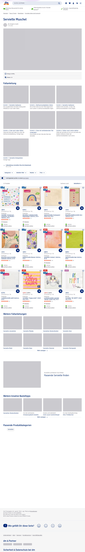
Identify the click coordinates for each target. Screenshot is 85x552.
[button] (81, 3)
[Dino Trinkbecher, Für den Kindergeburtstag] (72, 407)
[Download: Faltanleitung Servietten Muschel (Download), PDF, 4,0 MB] (36, 165)
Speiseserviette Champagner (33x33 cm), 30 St (52, 216)
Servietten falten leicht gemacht (32, 13)
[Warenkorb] (77, 3)
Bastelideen (20, 13)
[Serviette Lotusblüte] (12, 324)
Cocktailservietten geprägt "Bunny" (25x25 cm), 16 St (51, 299)
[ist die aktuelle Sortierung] (76, 183)
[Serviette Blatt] (12, 341)
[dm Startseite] (6, 3)
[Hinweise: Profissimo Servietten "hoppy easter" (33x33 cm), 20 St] (26, 303)
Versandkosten (33, 511)
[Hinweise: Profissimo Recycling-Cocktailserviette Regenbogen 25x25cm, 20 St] (26, 222)
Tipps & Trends (12, 13)
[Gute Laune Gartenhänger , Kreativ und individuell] (52, 407)
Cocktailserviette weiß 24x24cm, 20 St (10, 299)
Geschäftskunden (37, 535)
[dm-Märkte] (66, 3)
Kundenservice (27, 535)
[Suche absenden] (59, 3)
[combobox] (37, 3)
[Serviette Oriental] (52, 341)
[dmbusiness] (17, 544)
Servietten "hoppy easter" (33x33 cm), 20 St (32, 299)
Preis (41, 172)
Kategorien (8, 172)
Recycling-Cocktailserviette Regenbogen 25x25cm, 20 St (30, 216)
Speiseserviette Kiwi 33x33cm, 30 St (73, 258)
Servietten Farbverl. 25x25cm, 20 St (52, 258)
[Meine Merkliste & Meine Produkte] (70, 3)
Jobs (14, 535)
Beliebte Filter (20, 172)
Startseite (5, 13)
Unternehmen (7, 535)
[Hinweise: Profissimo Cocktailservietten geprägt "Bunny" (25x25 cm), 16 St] (47, 303)
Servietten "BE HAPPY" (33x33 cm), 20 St (73, 299)
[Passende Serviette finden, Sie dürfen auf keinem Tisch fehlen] (42, 374)
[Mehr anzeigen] (42, 350)
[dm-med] (27, 544)
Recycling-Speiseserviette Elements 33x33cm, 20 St (8, 258)
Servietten (11, 429)
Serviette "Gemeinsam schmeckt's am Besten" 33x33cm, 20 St (7, 217)
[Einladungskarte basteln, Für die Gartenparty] (32, 407)
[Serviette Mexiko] (32, 324)
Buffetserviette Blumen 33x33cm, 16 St (32, 258)
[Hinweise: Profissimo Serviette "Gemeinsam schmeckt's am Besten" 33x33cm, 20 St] (4, 222)
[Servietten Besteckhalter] (52, 324)
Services (19, 535)
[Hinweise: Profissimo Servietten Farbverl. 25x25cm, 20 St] (47, 263)
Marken (32, 172)
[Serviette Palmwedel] (72, 341)
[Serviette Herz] (72, 324)
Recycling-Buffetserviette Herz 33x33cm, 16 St (73, 216)
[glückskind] (7, 544)
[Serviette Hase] (32, 341)
